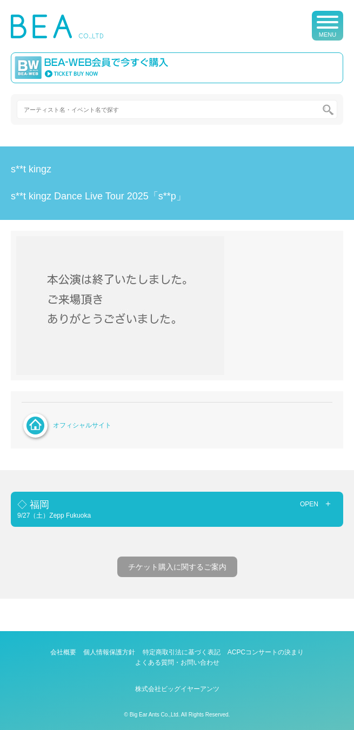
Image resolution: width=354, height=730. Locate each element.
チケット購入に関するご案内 (177, 566)
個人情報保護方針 (109, 652)
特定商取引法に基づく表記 (182, 652)
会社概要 (63, 652)
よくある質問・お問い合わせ (177, 662)
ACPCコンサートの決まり (266, 652)
